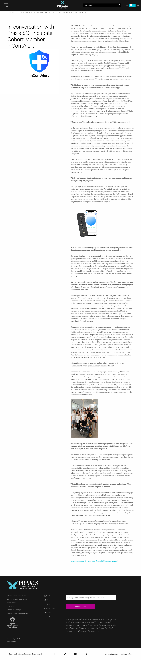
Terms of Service (111, 654)
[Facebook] (54, 654)
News (12, 12)
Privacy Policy (126, 654)
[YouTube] (75, 654)
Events (47, 604)
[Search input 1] (101, 5)
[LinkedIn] (86, 654)
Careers (47, 612)
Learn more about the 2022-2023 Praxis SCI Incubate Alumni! (94, 561)
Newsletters (49, 608)
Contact (47, 596)
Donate (47, 616)
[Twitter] (65, 654)
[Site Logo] (62, 5)
